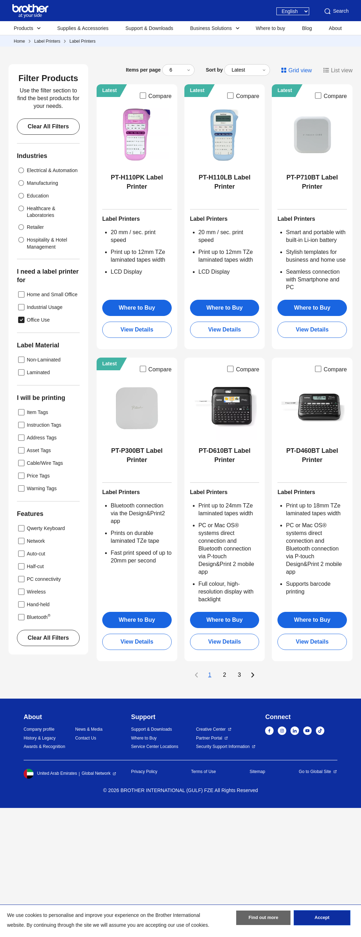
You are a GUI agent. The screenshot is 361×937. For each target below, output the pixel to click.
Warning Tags (37, 617)
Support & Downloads (149, 28)
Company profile (39, 858)
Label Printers (47, 41)
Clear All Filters (48, 255)
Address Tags (37, 566)
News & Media (88, 858)
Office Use (33, 449)
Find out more (263, 919)
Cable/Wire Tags (40, 592)
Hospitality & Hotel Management (42, 371)
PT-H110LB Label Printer (224, 311)
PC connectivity (39, 708)
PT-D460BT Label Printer (312, 584)
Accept (322, 919)
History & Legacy (40, 867)
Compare (155, 224)
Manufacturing (37, 312)
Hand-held (33, 733)
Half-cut (30, 695)
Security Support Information (223, 875)
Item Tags (32, 541)
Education (33, 325)
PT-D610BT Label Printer (224, 584)
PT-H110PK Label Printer (137, 311)
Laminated (33, 501)
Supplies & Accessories (83, 28)
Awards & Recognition (44, 875)
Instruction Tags (39, 554)
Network (31, 670)
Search (336, 11)
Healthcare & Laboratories (36, 340)
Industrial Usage (39, 436)
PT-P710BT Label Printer (312, 311)
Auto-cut (31, 683)
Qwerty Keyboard (41, 657)
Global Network (95, 902)
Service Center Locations (154, 875)
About (335, 28)
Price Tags (33, 605)
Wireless (31, 721)
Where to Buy (137, 437)
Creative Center (211, 858)
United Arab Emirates (50, 903)
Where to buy (270, 28)
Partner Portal (209, 867)
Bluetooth (33, 746)
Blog (307, 28)
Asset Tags (34, 579)
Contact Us (85, 867)
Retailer (30, 356)
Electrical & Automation (47, 299)
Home (19, 41)
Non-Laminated (39, 489)
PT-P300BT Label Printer (137, 584)
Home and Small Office (47, 423)
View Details (137, 459)
